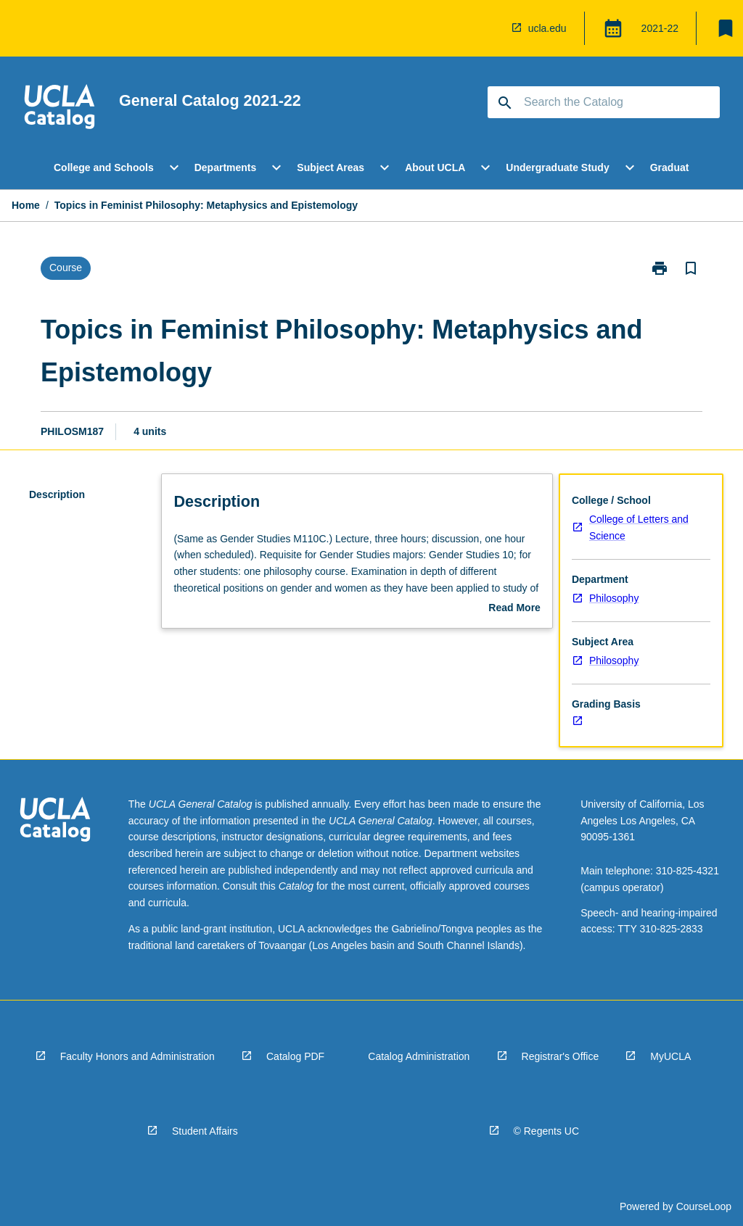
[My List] (725, 28)
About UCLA (435, 167)
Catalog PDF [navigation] (295, 1056)
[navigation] (490, 28)
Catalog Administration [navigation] (418, 1056)
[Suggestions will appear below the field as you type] (604, 102)
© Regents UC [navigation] (546, 1131)
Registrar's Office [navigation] (560, 1056)
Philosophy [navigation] (614, 598)
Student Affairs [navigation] (205, 1131)
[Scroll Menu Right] (710, 167)
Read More (514, 609)
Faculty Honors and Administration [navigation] (137, 1056)
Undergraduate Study (557, 167)
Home (26, 205)
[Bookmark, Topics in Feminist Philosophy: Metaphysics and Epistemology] (690, 268)
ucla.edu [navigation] (547, 28)
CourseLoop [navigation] (703, 1206)
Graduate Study (688, 167)
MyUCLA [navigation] (670, 1056)
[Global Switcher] (613, 28)
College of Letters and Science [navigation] (639, 527)
